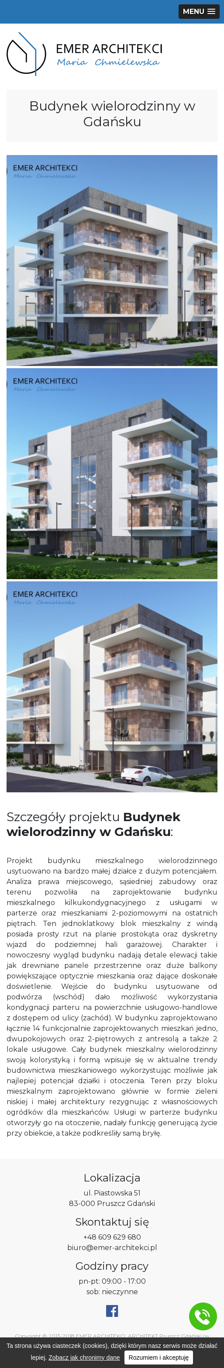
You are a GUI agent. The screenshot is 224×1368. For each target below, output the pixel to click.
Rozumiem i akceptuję (159, 1357)
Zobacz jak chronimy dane (84, 1357)
